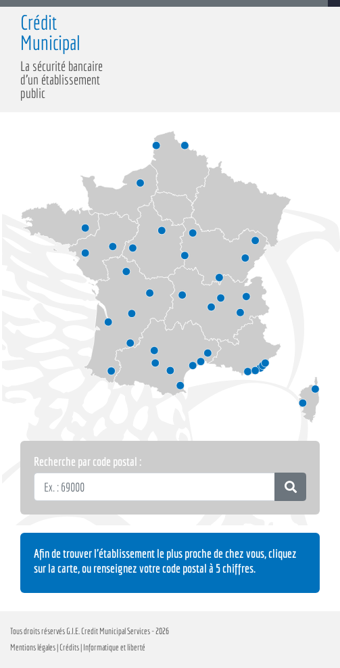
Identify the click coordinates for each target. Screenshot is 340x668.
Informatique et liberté (113, 647)
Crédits (69, 647)
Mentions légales (32, 647)
